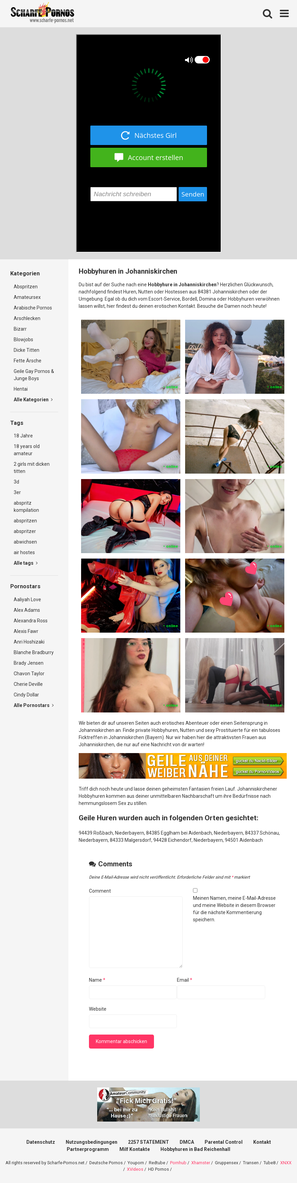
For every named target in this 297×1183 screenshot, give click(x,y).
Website (97, 1009)
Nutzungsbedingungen (91, 1142)
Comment (100, 891)
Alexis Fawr (26, 631)
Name (97, 980)
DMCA (187, 1142)
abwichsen (25, 542)
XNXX (286, 1162)
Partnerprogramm (88, 1149)
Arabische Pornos (33, 308)
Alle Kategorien (33, 399)
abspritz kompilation (26, 506)
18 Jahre (23, 435)
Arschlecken (27, 318)
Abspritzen (26, 286)
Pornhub (178, 1162)
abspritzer (25, 531)
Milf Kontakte (134, 1149)
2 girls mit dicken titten (32, 467)
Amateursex (27, 297)
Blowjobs (23, 339)
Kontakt (262, 1142)
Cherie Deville (28, 684)
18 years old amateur (27, 450)
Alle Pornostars (34, 705)
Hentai (21, 389)
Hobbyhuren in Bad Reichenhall (195, 1149)
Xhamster (200, 1162)
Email (184, 980)
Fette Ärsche (27, 360)
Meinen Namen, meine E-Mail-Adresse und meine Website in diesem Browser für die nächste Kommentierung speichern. (234, 908)
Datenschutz (40, 1142)
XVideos (135, 1169)
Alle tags (26, 563)
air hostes (24, 552)
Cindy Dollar (26, 694)
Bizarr (20, 329)
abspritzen (25, 520)
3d (16, 482)
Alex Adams (27, 610)
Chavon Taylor (29, 673)
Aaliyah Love (27, 599)
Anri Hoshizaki (29, 642)
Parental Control (224, 1142)
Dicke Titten (26, 350)
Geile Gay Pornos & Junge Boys (34, 375)
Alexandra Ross (31, 620)
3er (17, 492)
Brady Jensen (28, 663)
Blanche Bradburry (34, 652)
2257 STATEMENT (148, 1142)
